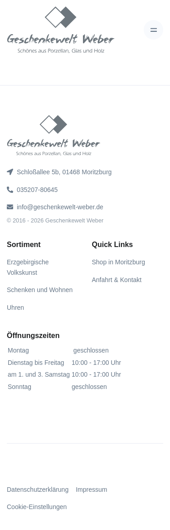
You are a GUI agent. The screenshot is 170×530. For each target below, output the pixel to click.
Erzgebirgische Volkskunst (28, 267)
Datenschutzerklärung (37, 489)
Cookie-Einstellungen (37, 506)
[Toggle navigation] (153, 30)
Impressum (91, 489)
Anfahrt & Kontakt (117, 279)
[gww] (61, 30)
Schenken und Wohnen (40, 289)
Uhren (15, 307)
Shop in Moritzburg (119, 262)
